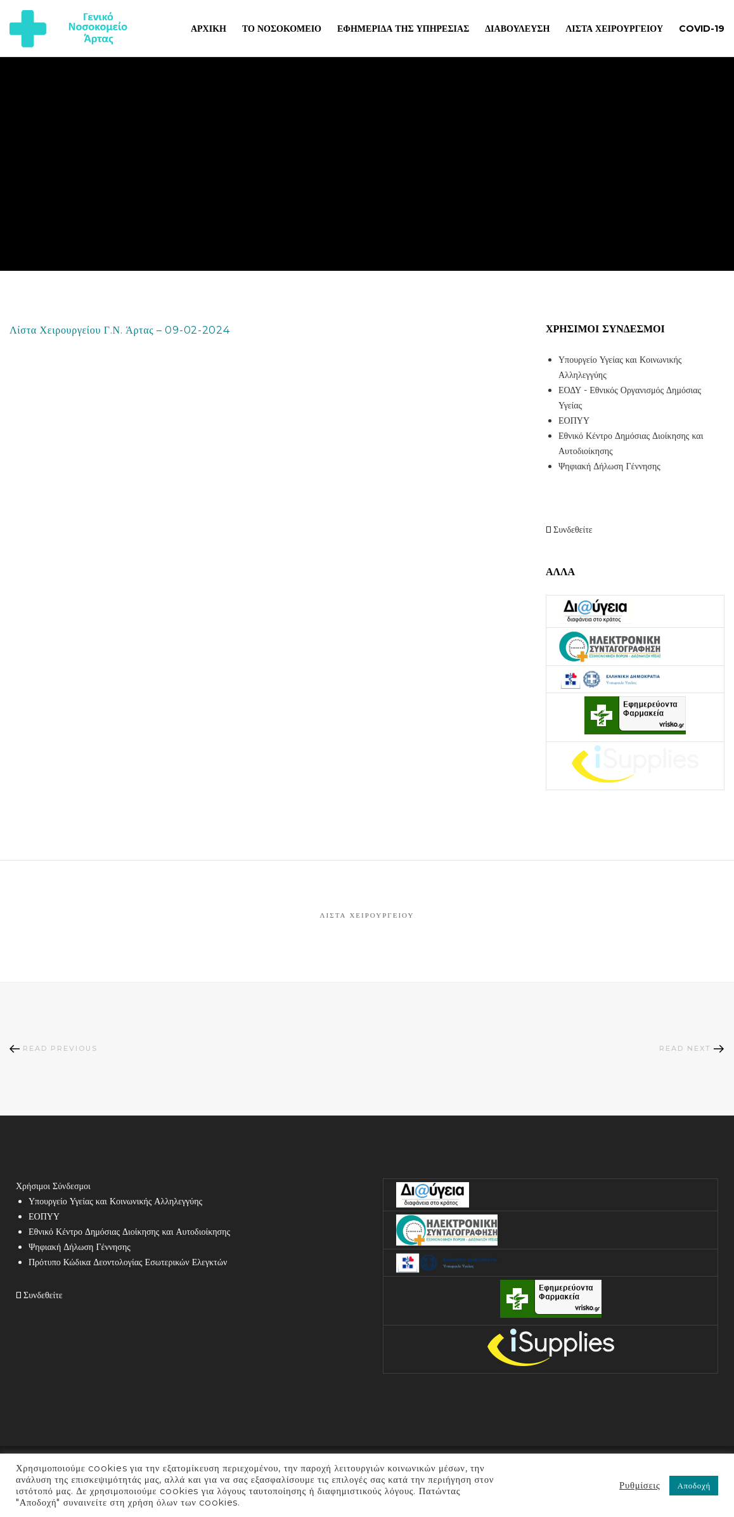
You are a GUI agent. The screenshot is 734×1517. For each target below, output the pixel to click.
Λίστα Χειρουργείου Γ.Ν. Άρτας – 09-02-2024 (119, 330)
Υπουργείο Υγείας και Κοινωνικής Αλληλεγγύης (115, 1201)
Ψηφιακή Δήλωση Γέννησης (609, 466)
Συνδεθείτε (569, 529)
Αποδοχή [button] (694, 1485)
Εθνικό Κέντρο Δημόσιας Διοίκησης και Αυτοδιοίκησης (129, 1231)
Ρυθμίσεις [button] (639, 1485)
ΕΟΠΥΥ (573, 420)
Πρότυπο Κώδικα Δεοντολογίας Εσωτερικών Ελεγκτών (128, 1262)
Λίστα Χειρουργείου (367, 915)
